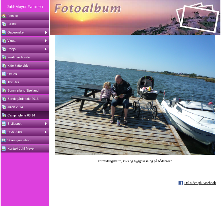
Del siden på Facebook (200, 183)
